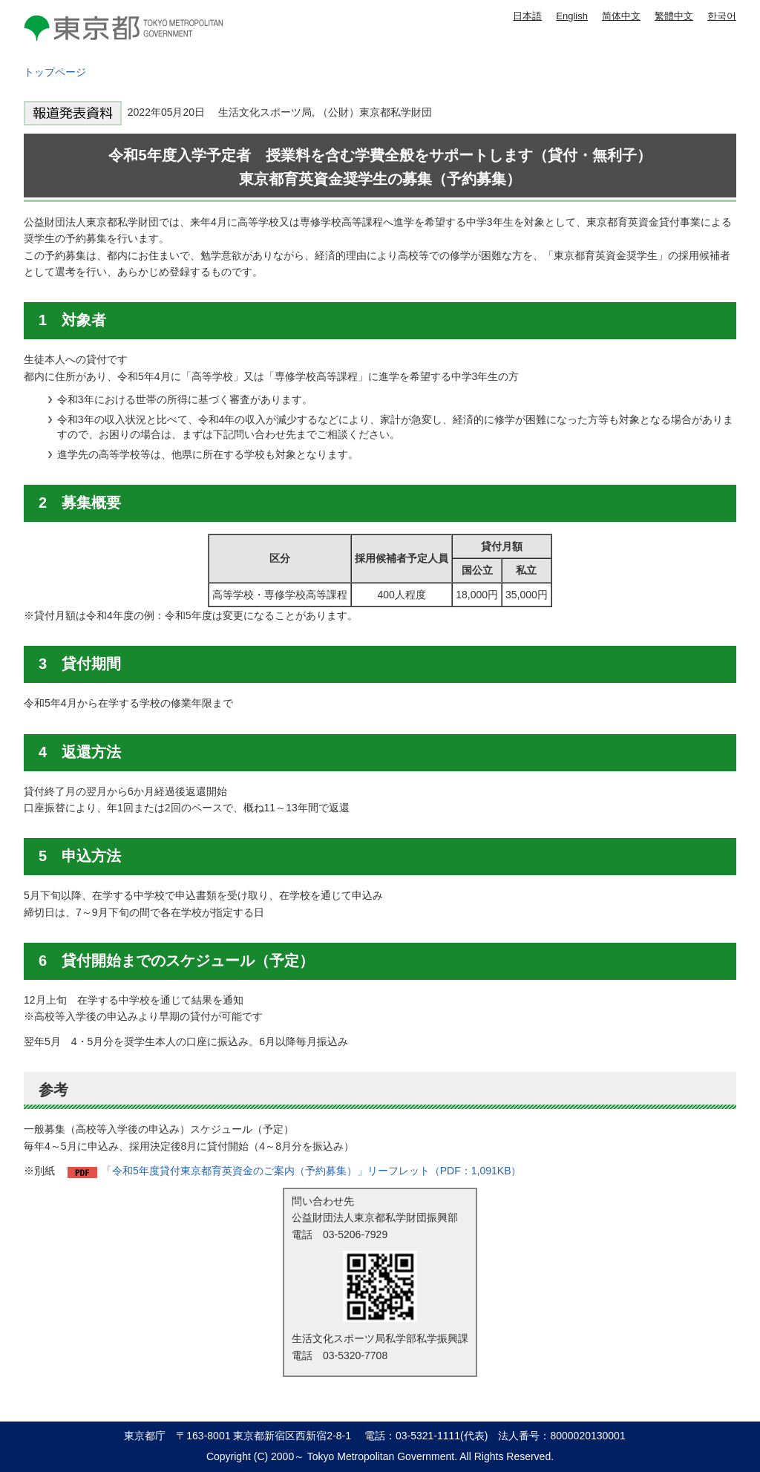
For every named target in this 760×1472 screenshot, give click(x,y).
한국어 (721, 16)
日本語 (527, 16)
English (572, 16)
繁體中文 (674, 16)
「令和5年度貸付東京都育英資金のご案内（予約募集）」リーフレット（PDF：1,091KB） (312, 1171)
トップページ (55, 72)
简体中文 (621, 16)
